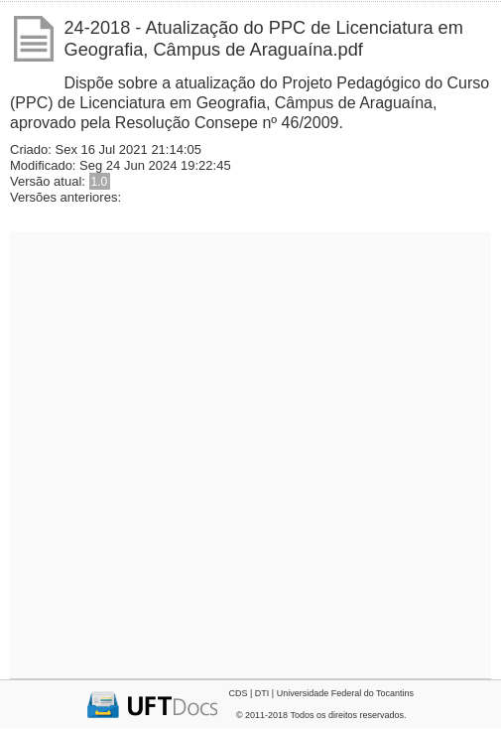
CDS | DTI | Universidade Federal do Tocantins (321, 693)
